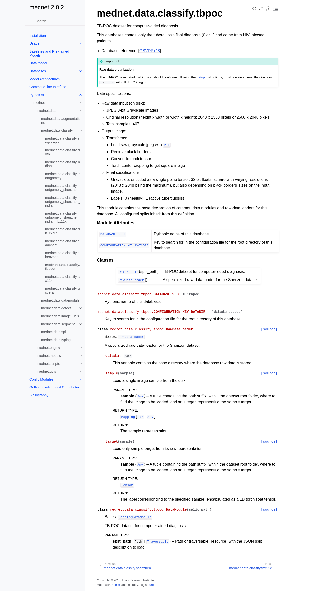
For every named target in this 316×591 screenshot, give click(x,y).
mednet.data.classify (57, 130)
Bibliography (38, 395)
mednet (39, 103)
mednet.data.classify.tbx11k (62, 279)
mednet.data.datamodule (60, 300)
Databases (37, 71)
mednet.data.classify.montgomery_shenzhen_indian (62, 201)
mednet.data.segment (58, 324)
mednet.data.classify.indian (62, 164)
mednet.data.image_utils (60, 316)
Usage (34, 43)
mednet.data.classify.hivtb (62, 152)
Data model (38, 63)
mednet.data (47, 111)
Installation (37, 36)
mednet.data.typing (56, 340)
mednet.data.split (54, 332)
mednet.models (49, 356)
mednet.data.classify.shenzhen (62, 255)
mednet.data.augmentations (60, 120)
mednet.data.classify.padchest (62, 243)
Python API (37, 95)
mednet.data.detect (56, 308)
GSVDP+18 (149, 51)
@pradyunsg (136, 585)
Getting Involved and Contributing (55, 387)
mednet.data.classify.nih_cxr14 (62, 231)
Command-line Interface (47, 87)
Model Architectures (44, 79)
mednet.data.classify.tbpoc (62, 267)
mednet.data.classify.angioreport (62, 140)
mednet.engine (48, 348)
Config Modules (41, 379)
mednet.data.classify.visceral (62, 290)
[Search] (55, 21)
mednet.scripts (48, 364)
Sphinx (115, 585)
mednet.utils (46, 371)
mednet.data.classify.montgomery (62, 176)
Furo (150, 585)
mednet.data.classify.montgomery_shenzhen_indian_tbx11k (62, 217)
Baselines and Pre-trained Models (49, 53)
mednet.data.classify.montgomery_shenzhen (62, 188)
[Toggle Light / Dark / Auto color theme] (268, 9)
